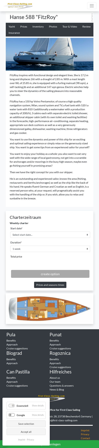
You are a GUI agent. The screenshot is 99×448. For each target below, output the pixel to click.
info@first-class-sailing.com (61, 420)
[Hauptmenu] (91, 5)
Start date (16, 228)
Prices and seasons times (50, 284)
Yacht (12, 26)
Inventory (38, 26)
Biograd (14, 353)
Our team (55, 381)
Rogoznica (60, 353)
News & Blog (57, 389)
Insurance (14, 32)
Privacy (30, 439)
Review (86, 26)
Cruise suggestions (17, 348)
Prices (23, 26)
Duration (16, 242)
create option (50, 274)
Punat (56, 334)
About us (55, 377)
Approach (12, 344)
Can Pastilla (18, 371)
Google (21, 415)
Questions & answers (62, 385)
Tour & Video (69, 26)
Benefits (11, 340)
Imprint (21, 439)
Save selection (26, 423)
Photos (53, 26)
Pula (10, 334)
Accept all (26, 431)
